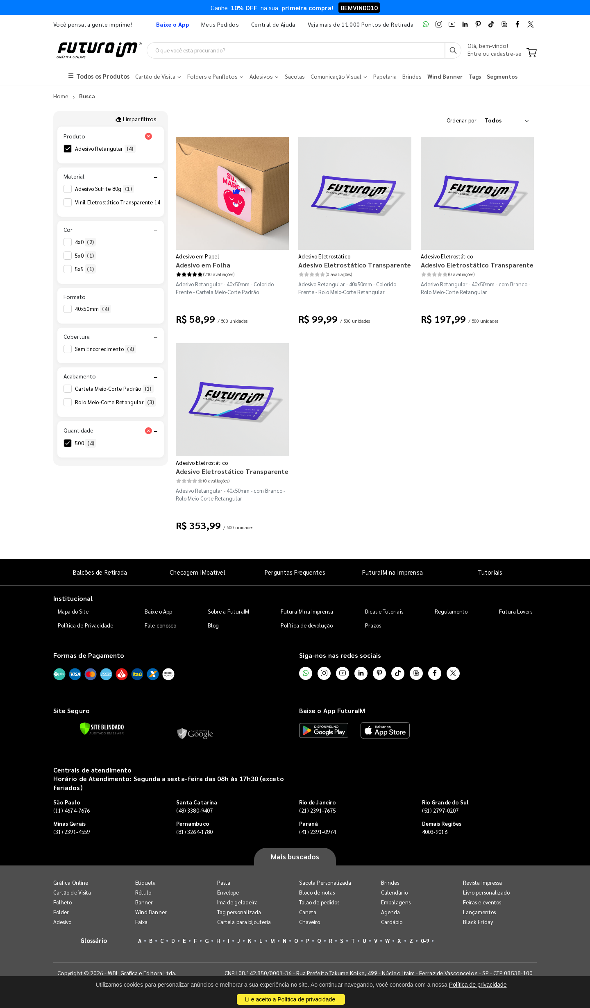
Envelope (228, 892)
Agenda (390, 911)
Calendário (394, 892)
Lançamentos (479, 911)
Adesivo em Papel (197, 256)
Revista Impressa (482, 882)
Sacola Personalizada (325, 882)
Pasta (223, 882)
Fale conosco (160, 625)
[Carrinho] (531, 53)
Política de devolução (307, 625)
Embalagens (396, 902)
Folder (61, 911)
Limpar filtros (136, 118)
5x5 (85, 269)
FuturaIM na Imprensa (392, 572)
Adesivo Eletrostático (324, 256)
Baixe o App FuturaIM (332, 711)
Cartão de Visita (72, 892)
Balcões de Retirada (100, 572)
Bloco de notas (317, 892)
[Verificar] (101, 728)
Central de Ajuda (273, 24)
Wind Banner (151, 911)
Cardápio (392, 921)
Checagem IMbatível (197, 572)
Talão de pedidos (319, 902)
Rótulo (143, 892)
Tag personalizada (239, 911)
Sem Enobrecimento (105, 349)
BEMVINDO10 (359, 7)
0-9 (425, 940)
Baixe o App (158, 611)
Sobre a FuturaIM (228, 611)
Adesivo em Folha (203, 265)
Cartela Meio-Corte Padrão (114, 389)
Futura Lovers (515, 611)
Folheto (62, 902)
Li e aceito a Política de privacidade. (291, 999)
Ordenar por (462, 120)
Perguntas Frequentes (295, 572)
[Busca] (453, 50)
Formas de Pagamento (88, 655)
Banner (144, 902)
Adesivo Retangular (105, 149)
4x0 (85, 242)
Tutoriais (490, 572)
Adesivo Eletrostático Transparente (354, 265)
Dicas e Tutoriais (384, 611)
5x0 (85, 256)
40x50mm (93, 309)
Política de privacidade (478, 984)
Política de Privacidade (85, 625)
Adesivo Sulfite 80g (104, 189)
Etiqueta (145, 882)
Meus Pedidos (220, 24)
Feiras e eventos (482, 902)
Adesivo (62, 921)
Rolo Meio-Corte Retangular (115, 403)
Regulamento (451, 611)
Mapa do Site (73, 611)
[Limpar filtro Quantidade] (148, 430)
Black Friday (478, 921)
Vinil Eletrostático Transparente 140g (127, 202)
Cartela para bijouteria (244, 921)
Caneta (307, 911)
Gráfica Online (70, 882)
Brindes (390, 882)
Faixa (141, 921)
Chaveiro (309, 921)
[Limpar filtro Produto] (148, 136)
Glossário (93, 940)
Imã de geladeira (237, 902)
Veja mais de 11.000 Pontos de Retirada (360, 24)
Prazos (373, 625)
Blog (213, 625)
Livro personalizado (486, 892)
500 (85, 443)
